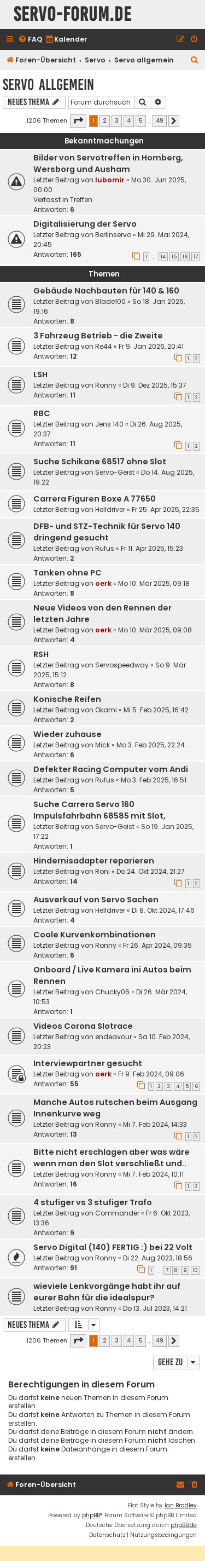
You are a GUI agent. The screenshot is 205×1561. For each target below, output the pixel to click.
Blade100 (110, 301)
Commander (117, 1213)
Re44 (103, 346)
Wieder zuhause (67, 734)
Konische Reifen (67, 699)
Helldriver (110, 509)
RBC (41, 413)
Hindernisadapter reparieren (93, 860)
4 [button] (129, 120)
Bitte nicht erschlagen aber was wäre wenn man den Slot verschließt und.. (111, 1158)
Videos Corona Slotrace (83, 1026)
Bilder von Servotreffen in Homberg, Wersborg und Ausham (108, 163)
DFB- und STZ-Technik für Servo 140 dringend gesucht (106, 532)
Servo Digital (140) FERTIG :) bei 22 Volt (112, 1247)
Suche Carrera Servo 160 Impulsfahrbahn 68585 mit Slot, (99, 810)
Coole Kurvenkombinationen (94, 934)
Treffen (81, 199)
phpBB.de (184, 1525)
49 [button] (159, 120)
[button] (78, 121)
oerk (103, 583)
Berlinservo (113, 234)
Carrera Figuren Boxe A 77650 (94, 498)
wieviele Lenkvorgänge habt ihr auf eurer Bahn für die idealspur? (106, 1292)
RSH (41, 654)
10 (195, 1270)
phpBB (91, 1515)
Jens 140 (109, 424)
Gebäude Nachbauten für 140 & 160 (106, 290)
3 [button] (117, 120)
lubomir (110, 180)
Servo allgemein (48, 84)
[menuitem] (30, 39)
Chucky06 (112, 991)
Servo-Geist (114, 472)
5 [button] (141, 120)
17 (196, 257)
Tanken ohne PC (67, 572)
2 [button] (105, 120)
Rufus (104, 548)
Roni (102, 871)
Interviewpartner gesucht (87, 1063)
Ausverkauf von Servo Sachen (96, 899)
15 (174, 257)
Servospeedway (122, 665)
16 (185, 257)
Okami (106, 710)
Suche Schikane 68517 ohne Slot (99, 461)
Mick (102, 745)
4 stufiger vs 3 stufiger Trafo (92, 1202)
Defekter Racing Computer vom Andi (110, 769)
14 (163, 257)
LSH (40, 374)
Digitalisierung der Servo (85, 223)
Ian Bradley (181, 1505)
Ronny (105, 385)
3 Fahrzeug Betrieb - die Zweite (98, 335)
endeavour (113, 1036)
